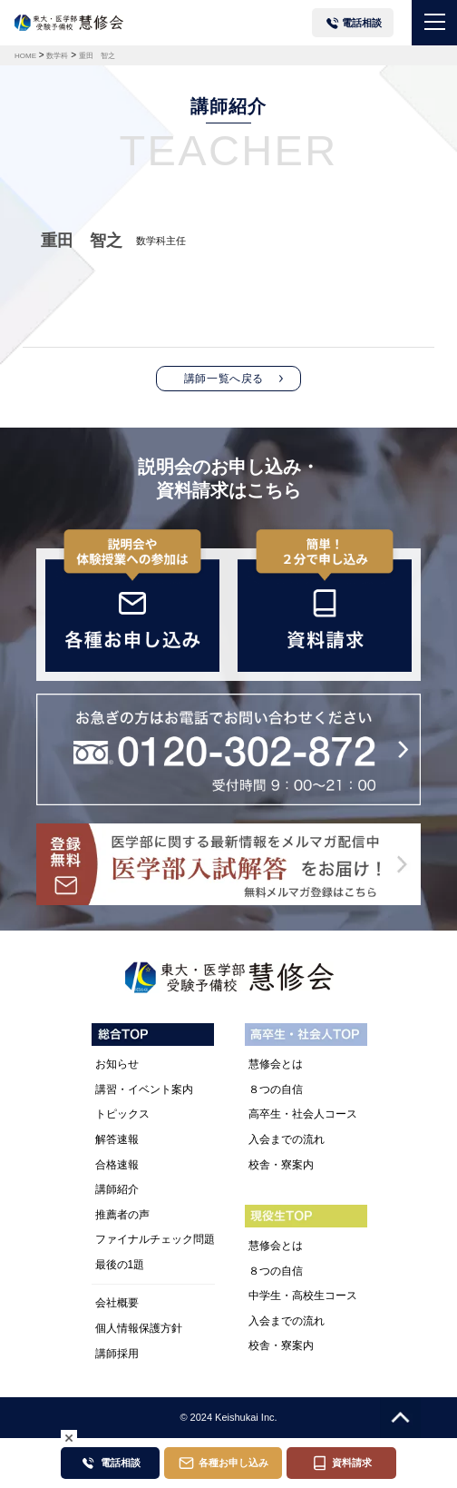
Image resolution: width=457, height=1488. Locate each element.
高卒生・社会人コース (302, 1114)
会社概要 (117, 1302)
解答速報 (117, 1139)
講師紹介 (117, 1189)
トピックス (122, 1114)
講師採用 (117, 1353)
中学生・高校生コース (302, 1295)
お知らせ (117, 1064)
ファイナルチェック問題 (155, 1239)
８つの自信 (275, 1089)
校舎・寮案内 (281, 1164)
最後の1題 (120, 1264)
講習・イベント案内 (144, 1089)
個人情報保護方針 (138, 1328)
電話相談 (362, 22)
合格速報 (117, 1164)
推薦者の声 (122, 1214)
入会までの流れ (286, 1139)
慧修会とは (275, 1064)
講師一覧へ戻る (224, 378)
